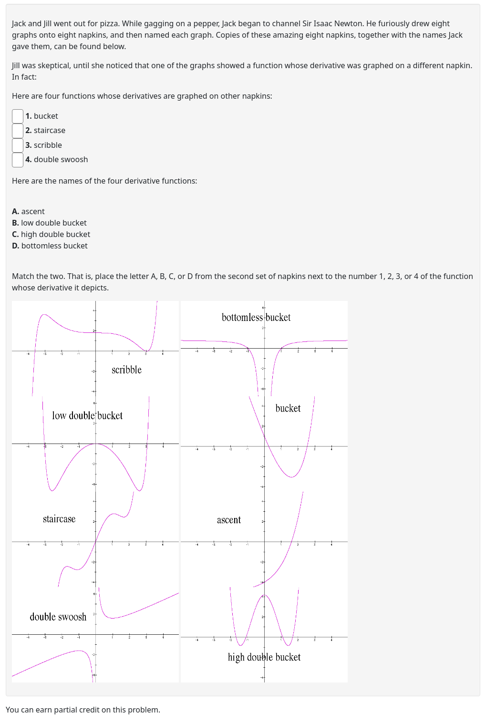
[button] (95, 348)
